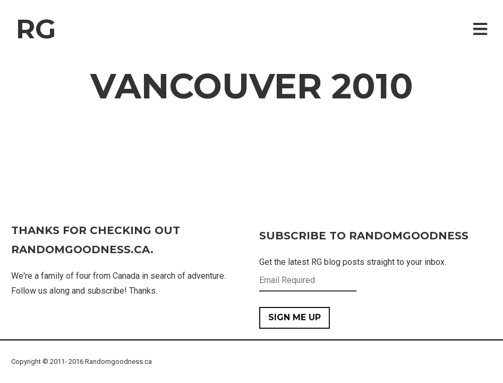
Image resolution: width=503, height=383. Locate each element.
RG (36, 29)
